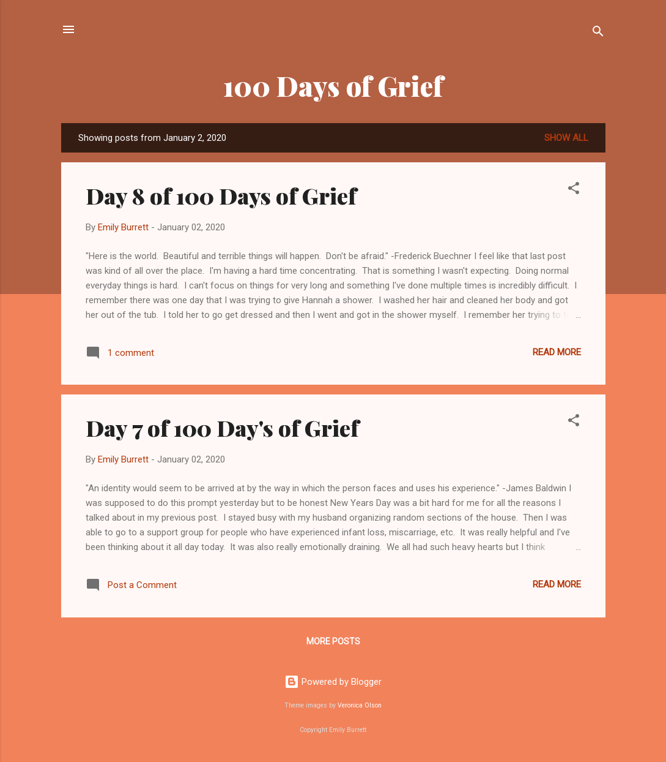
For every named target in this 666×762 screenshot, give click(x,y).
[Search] (598, 33)
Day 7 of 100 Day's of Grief (222, 427)
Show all (566, 137)
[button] (573, 190)
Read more (557, 352)
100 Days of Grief (333, 85)
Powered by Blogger (333, 681)
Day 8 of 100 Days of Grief (221, 195)
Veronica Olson (360, 705)
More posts (333, 641)
